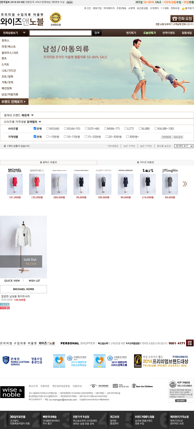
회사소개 (33, 386)
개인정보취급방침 (61, 386)
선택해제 (166, 137)
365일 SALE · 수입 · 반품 (164, 2)
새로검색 (177, 137)
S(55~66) (94, 128)
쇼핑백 (131, 8)
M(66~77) (113, 128)
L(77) (130, 128)
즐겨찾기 (189, 8)
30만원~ (134, 137)
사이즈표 (182, 128)
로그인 (87, 8)
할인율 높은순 (164, 146)
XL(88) (146, 128)
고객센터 (154, 8)
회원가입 (97, 8)
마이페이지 (109, 8)
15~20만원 (94, 137)
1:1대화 (165, 8)
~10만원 (54, 137)
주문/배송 (121, 8)
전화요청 (174, 8)
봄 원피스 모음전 (48, 162)
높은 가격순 (146, 146)
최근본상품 (142, 8)
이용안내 (77, 386)
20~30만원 (115, 137)
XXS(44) (54, 128)
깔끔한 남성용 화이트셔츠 (15, 296)
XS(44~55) (73, 128)
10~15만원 (73, 137)
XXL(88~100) (166, 128)
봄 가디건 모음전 (145, 162)
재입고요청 (30, 264)
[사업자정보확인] (87, 393)
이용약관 (44, 386)
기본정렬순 (112, 146)
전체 (39, 128)
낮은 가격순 (129, 146)
